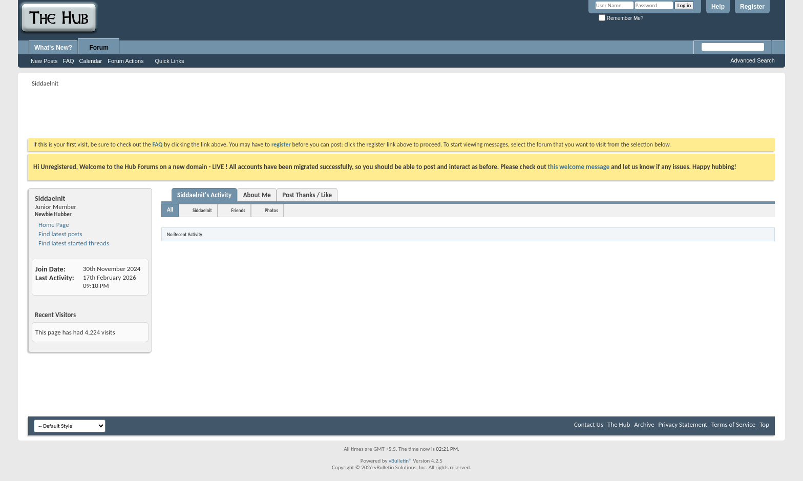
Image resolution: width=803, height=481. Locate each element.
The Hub (618, 424)
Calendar (90, 61)
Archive (644, 424)
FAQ (68, 61)
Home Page (53, 224)
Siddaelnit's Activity (204, 195)
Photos (271, 210)
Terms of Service (733, 424)
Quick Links (169, 61)
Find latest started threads (73, 243)
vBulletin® (400, 460)
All (170, 209)
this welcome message (579, 167)
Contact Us (588, 424)
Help (718, 6)
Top (764, 424)
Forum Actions (125, 61)
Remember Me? (621, 18)
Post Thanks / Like (307, 195)
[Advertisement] (214, 113)
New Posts (44, 61)
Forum (99, 47)
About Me (257, 195)
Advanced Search (752, 60)
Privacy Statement (683, 424)
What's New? (53, 47)
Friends (238, 210)
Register (752, 6)
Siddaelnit (202, 210)
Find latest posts (59, 234)
